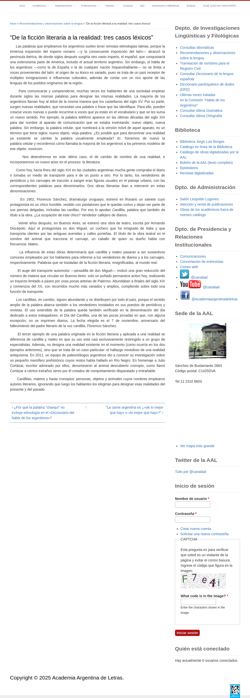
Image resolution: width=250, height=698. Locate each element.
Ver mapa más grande (197, 446)
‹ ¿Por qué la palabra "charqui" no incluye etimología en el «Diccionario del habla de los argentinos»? (43, 412)
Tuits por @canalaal (190, 472)
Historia (110, 6)
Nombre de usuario (192, 499)
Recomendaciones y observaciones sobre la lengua (51, 23)
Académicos (39, 6)
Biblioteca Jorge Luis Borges (202, 142)
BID (142, 5)
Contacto (128, 5)
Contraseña (185, 514)
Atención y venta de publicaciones (206, 204)
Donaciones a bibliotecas (165, 5)
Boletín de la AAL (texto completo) (206, 163)
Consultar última (201, 111)
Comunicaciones (193, 256)
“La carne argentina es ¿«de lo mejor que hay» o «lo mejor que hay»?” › (134, 410)
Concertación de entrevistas (202, 262)
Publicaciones (89, 6)
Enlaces (191, 5)
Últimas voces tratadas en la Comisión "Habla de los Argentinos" (202, 100)
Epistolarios (189, 168)
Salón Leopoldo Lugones (199, 199)
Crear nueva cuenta (195, 529)
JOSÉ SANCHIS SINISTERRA (219, 5)
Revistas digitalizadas (197, 173)
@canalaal (194, 277)
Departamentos (63, 6)
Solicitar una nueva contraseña (204, 534)
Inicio (22, 5)
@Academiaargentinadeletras (209, 299)
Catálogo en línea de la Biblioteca (206, 147)
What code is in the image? (204, 596)
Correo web (189, 267)
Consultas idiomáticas (197, 48)
